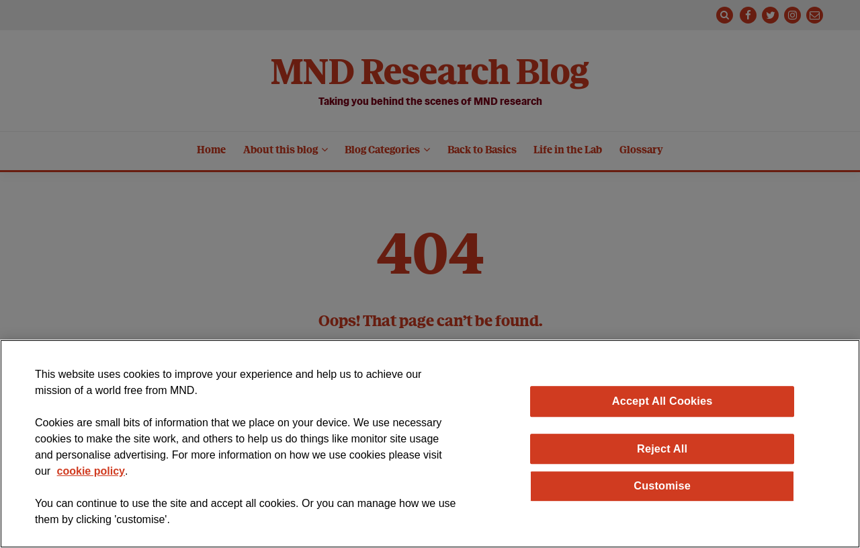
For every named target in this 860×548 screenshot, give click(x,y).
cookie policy (91, 471)
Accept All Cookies (662, 401)
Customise (662, 485)
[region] (430, 444)
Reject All (662, 448)
